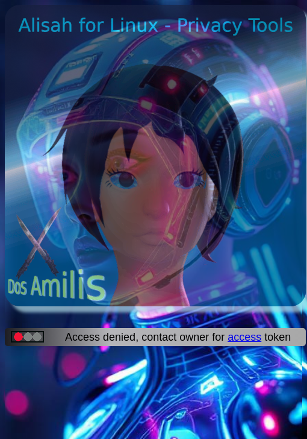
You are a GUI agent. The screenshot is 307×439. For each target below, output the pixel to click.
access (244, 337)
